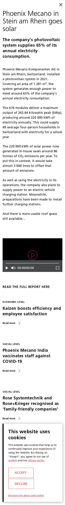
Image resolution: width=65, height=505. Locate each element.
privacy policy (36, 460)
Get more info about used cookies (26, 495)
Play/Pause (8, 267)
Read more (9, 323)
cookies (12, 460)
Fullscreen (57, 267)
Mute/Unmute (13, 267)
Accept (20, 473)
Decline (21, 484)
